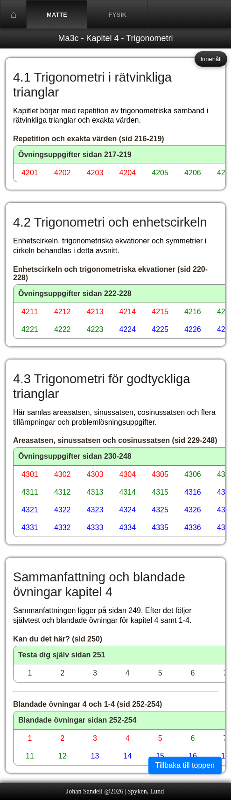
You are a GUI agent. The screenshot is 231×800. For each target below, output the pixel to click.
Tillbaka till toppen (185, 765)
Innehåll (211, 58)
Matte (57, 14)
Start (13, 14)
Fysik (117, 14)
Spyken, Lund (145, 791)
